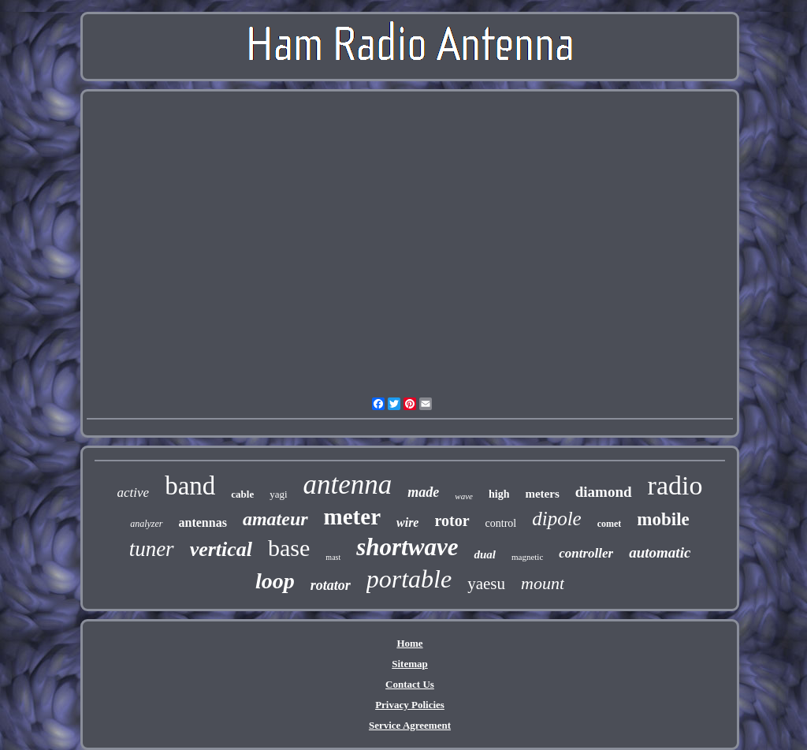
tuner (151, 549)
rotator (331, 585)
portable (409, 579)
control (501, 523)
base (289, 548)
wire (407, 522)
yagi (278, 494)
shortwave (407, 547)
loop (275, 581)
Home (409, 643)
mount (542, 583)
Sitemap (410, 664)
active (133, 492)
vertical (221, 549)
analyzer (146, 523)
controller (586, 553)
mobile (663, 519)
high (499, 494)
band (190, 486)
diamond (603, 491)
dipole (557, 518)
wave (464, 496)
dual (485, 554)
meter (352, 516)
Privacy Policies (409, 705)
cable (242, 494)
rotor (451, 520)
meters (542, 493)
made (423, 492)
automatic (659, 552)
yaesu (486, 583)
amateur (275, 519)
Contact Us (409, 684)
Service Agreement (410, 725)
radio (675, 485)
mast (332, 557)
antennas (203, 522)
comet (609, 523)
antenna (347, 484)
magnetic (527, 557)
